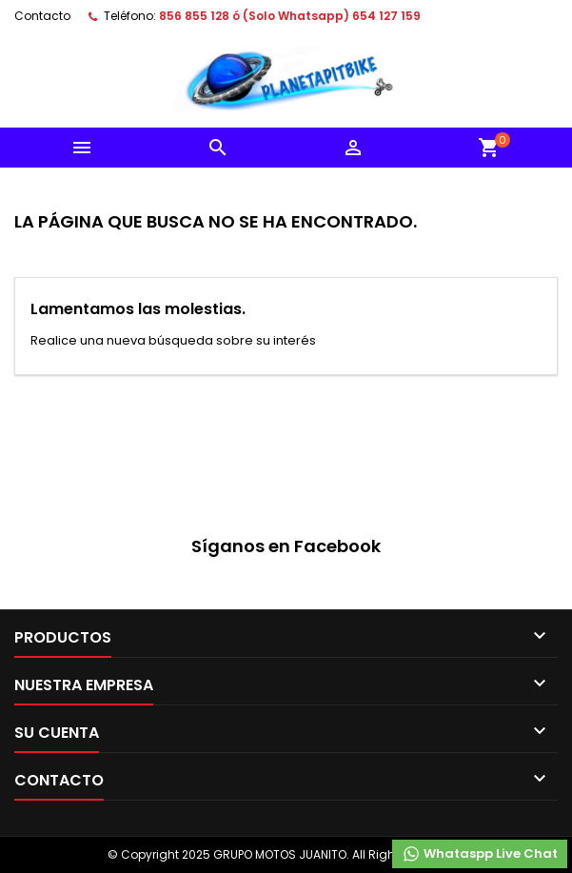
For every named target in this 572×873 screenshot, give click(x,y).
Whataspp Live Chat (480, 853)
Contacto (42, 16)
